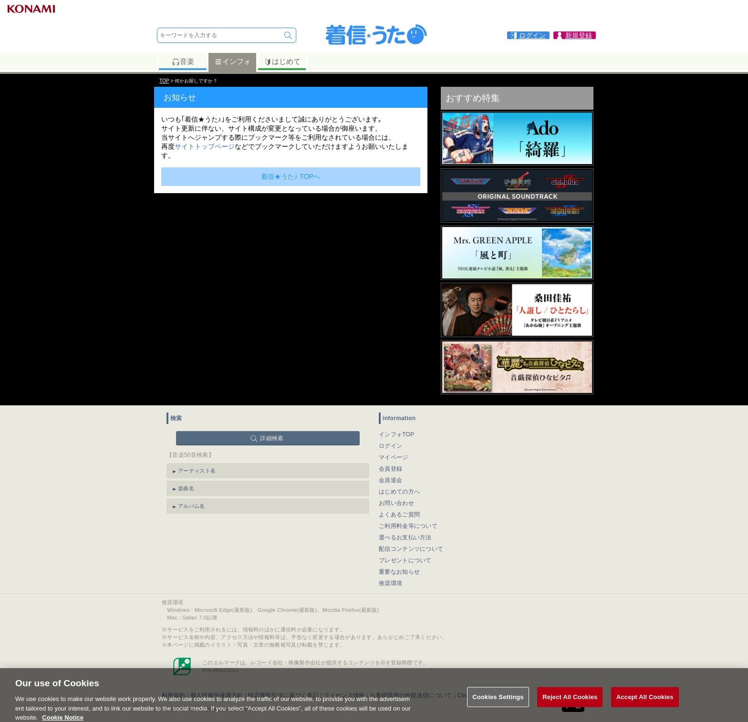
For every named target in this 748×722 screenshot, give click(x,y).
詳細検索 (271, 438)
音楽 (183, 61)
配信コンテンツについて (411, 549)
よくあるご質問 (399, 514)
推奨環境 (390, 583)
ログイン (390, 446)
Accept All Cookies (645, 701)
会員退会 (390, 480)
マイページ (393, 457)
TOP (164, 80)
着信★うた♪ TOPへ (291, 176)
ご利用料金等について (408, 526)
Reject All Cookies (569, 701)
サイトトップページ (205, 146)
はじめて (282, 61)
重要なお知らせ (399, 571)
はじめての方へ (399, 491)
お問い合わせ (396, 503)
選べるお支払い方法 (405, 537)
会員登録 (390, 468)
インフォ (232, 61)
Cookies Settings (498, 701)
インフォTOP (397, 434)
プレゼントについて (405, 560)
